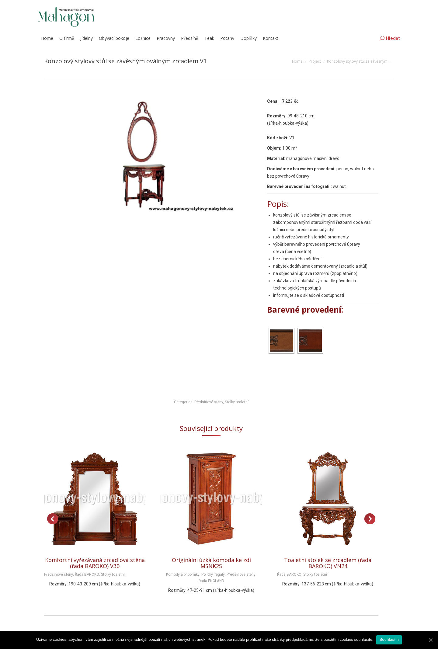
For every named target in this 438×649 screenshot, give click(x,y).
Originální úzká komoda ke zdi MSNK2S (211, 563)
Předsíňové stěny (208, 402)
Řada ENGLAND (211, 581)
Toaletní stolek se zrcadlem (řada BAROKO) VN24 (327, 563)
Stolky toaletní (237, 402)
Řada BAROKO (87, 574)
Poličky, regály (213, 574)
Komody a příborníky (183, 574)
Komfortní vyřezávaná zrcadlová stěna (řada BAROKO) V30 (95, 563)
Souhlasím (389, 639)
